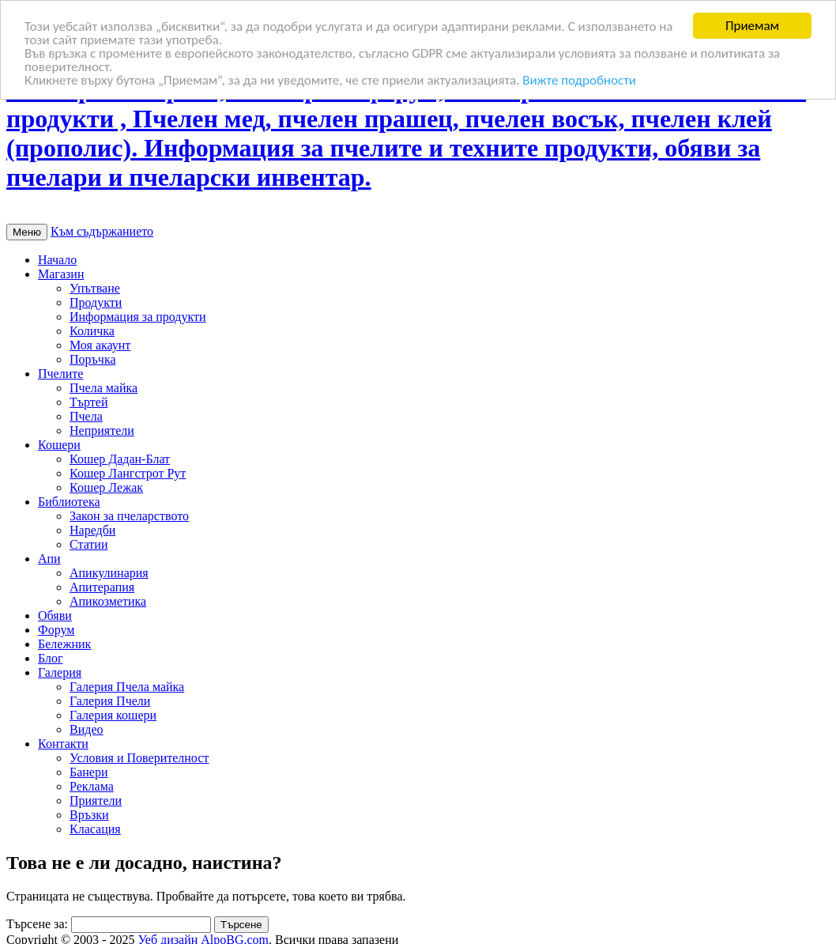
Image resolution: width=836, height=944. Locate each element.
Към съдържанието (102, 231)
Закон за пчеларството (129, 516)
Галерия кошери (113, 715)
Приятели (96, 800)
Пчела (86, 416)
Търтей (89, 402)
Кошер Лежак (106, 487)
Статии (88, 544)
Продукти (96, 302)
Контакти (63, 743)
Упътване (95, 288)
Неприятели (102, 430)
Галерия (59, 672)
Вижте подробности (579, 80)
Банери (89, 772)
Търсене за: (37, 924)
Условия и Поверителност (139, 758)
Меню (27, 232)
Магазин (61, 274)
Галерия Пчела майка (127, 686)
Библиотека (69, 501)
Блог (50, 658)
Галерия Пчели (110, 701)
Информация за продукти (138, 316)
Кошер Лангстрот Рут (128, 473)
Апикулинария (109, 573)
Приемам (752, 25)
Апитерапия (102, 587)
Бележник (64, 644)
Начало (57, 259)
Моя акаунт (100, 345)
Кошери (59, 444)
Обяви (55, 615)
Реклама (92, 786)
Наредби (92, 530)
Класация (95, 829)
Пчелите (60, 373)
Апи (49, 558)
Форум (56, 629)
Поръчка (93, 359)
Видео (86, 729)
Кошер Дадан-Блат (120, 459)
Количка (92, 331)
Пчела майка (103, 388)
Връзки (89, 814)
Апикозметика (108, 601)
